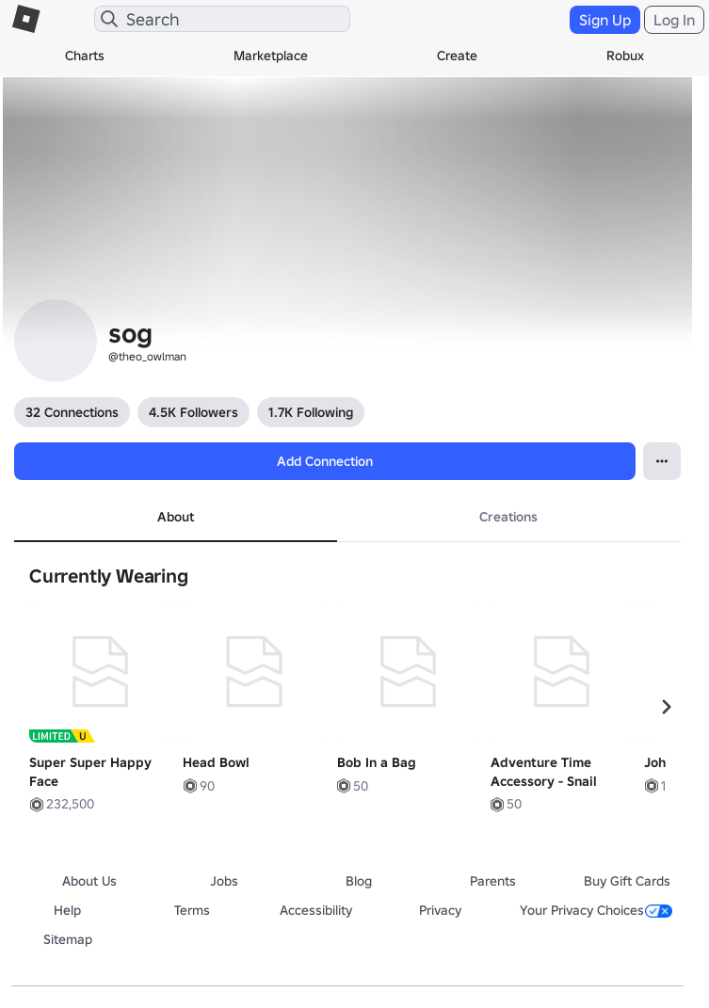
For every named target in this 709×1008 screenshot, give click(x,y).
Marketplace (271, 55)
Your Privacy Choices (596, 910)
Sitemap (67, 939)
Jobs (224, 880)
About (175, 516)
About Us (89, 880)
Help (67, 910)
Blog (359, 880)
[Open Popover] (662, 461)
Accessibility (316, 910)
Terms (192, 910)
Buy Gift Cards (627, 880)
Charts (85, 55)
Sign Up (605, 19)
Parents (493, 880)
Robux (625, 55)
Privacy (440, 910)
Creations (508, 516)
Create (457, 55)
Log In (674, 19)
